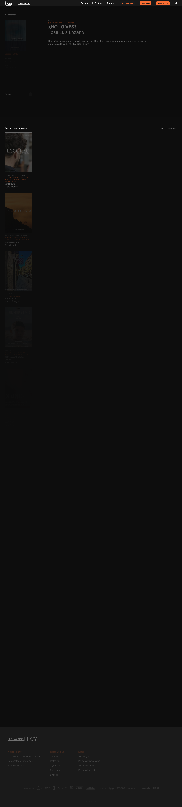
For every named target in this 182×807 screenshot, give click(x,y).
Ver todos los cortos (168, 128)
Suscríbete (145, 3)
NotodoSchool (127, 3)
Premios (111, 3)
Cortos (84, 3)
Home (7, 15)
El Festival (97, 3)
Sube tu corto (163, 3)
